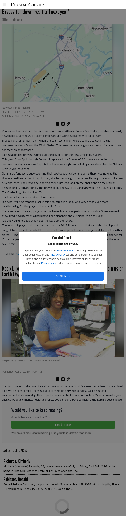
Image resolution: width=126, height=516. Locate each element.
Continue (63, 276)
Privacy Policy (57, 254)
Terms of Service (66, 250)
